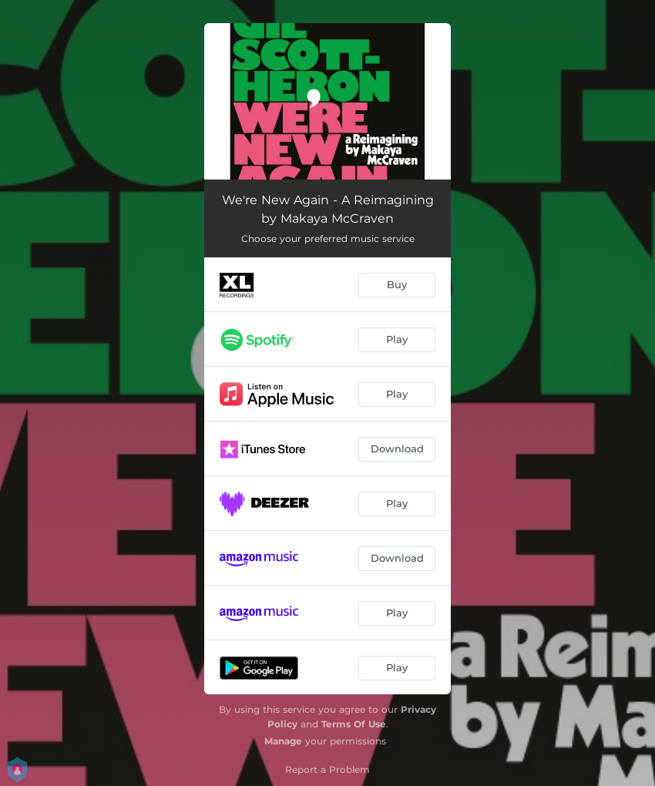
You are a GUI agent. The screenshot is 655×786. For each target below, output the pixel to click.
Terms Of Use (353, 724)
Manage (283, 741)
